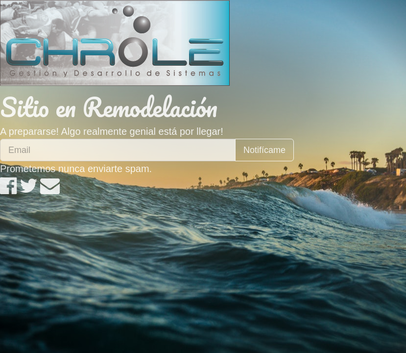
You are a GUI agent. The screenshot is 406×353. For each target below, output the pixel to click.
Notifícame (264, 150)
